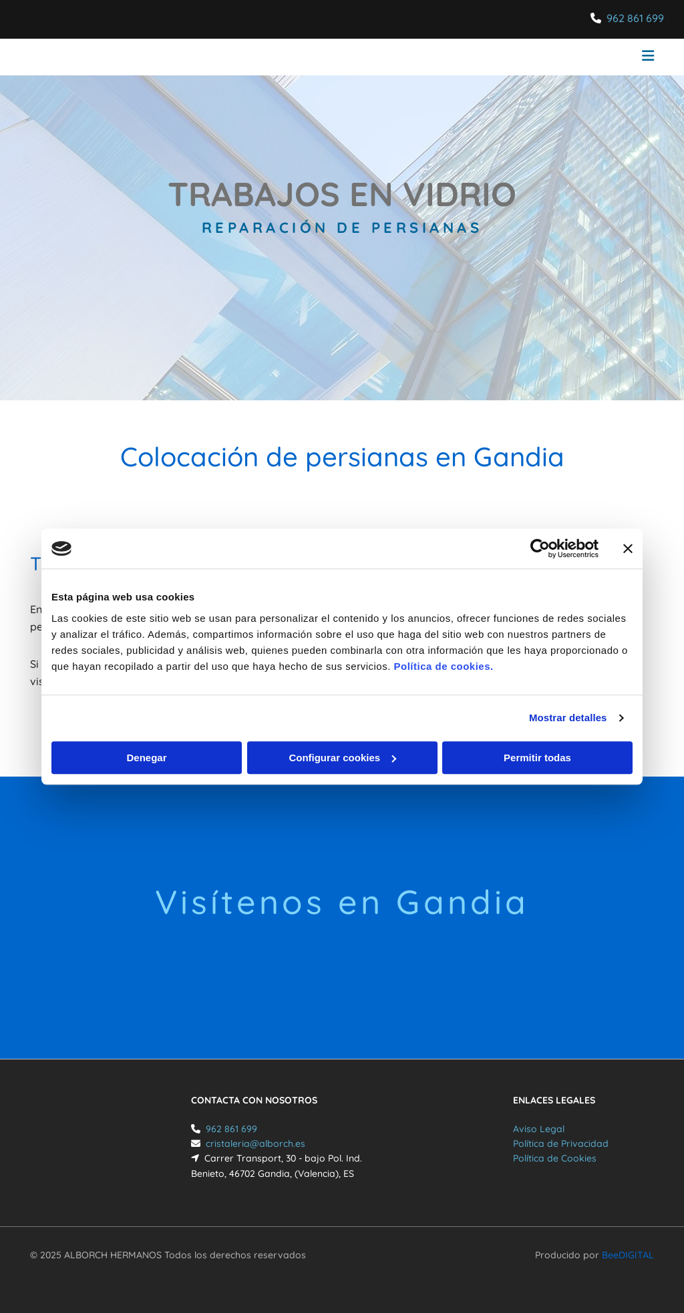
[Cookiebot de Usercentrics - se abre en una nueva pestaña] (540, 548)
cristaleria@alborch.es (255, 1144)
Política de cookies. (443, 666)
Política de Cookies (554, 1158)
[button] (449, 57)
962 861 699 (635, 18)
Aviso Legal (538, 1129)
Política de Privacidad (561, 1144)
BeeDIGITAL (628, 1255)
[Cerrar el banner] (628, 548)
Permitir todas (537, 757)
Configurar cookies (342, 757)
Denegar (146, 757)
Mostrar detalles (568, 717)
